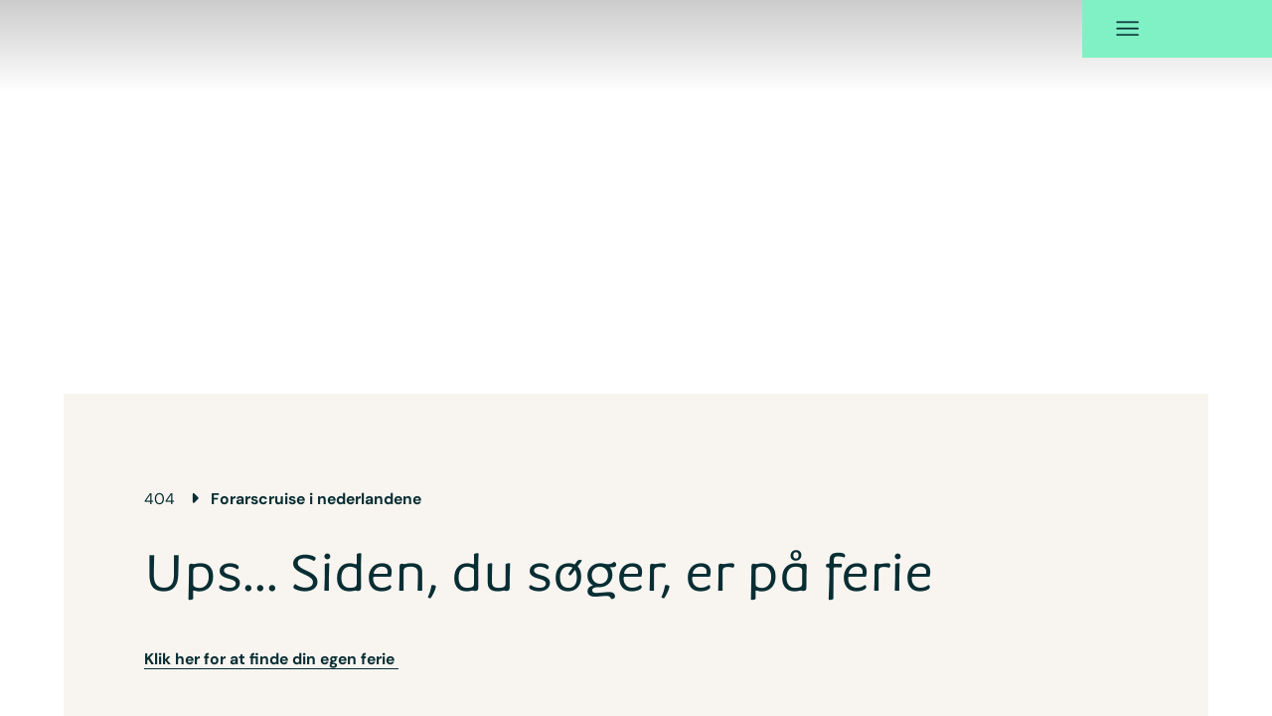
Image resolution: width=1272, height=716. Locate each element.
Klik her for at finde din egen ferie (271, 629)
